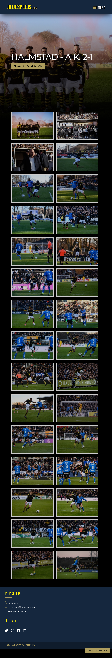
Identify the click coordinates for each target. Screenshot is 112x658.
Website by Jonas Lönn (25, 645)
